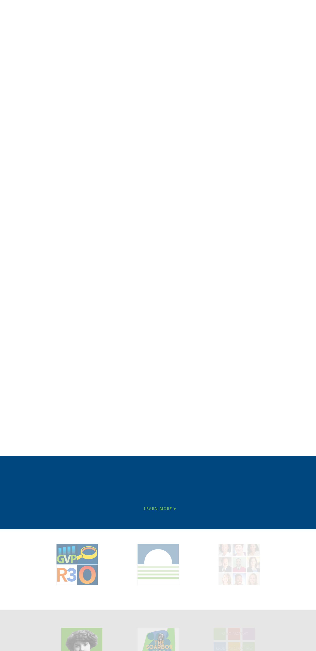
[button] (7, 228)
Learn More (158, 508)
